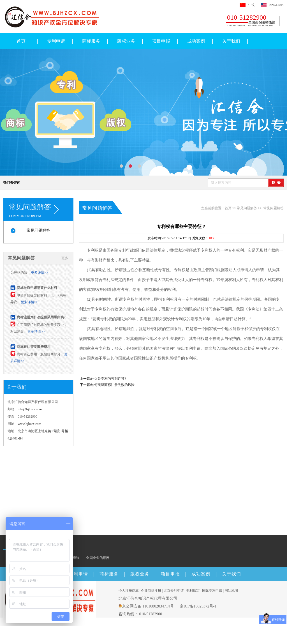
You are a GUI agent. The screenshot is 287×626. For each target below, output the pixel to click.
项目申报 (161, 41)
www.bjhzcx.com (29, 424)
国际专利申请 (212, 591)
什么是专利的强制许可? (108, 379)
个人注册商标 (129, 591)
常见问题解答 (38, 230)
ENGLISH (276, 5)
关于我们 (231, 41)
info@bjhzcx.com (30, 409)
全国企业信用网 (98, 558)
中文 (251, 5)
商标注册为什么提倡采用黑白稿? (41, 318)
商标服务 (91, 41)
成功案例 (196, 41)
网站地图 (231, 591)
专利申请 (56, 41)
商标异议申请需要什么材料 (37, 289)
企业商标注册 (151, 591)
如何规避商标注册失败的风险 (113, 385)
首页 (21, 41)
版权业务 (126, 41)
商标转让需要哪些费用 (33, 347)
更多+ (65, 258)
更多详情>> (39, 273)
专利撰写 (193, 591)
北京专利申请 (174, 591)
